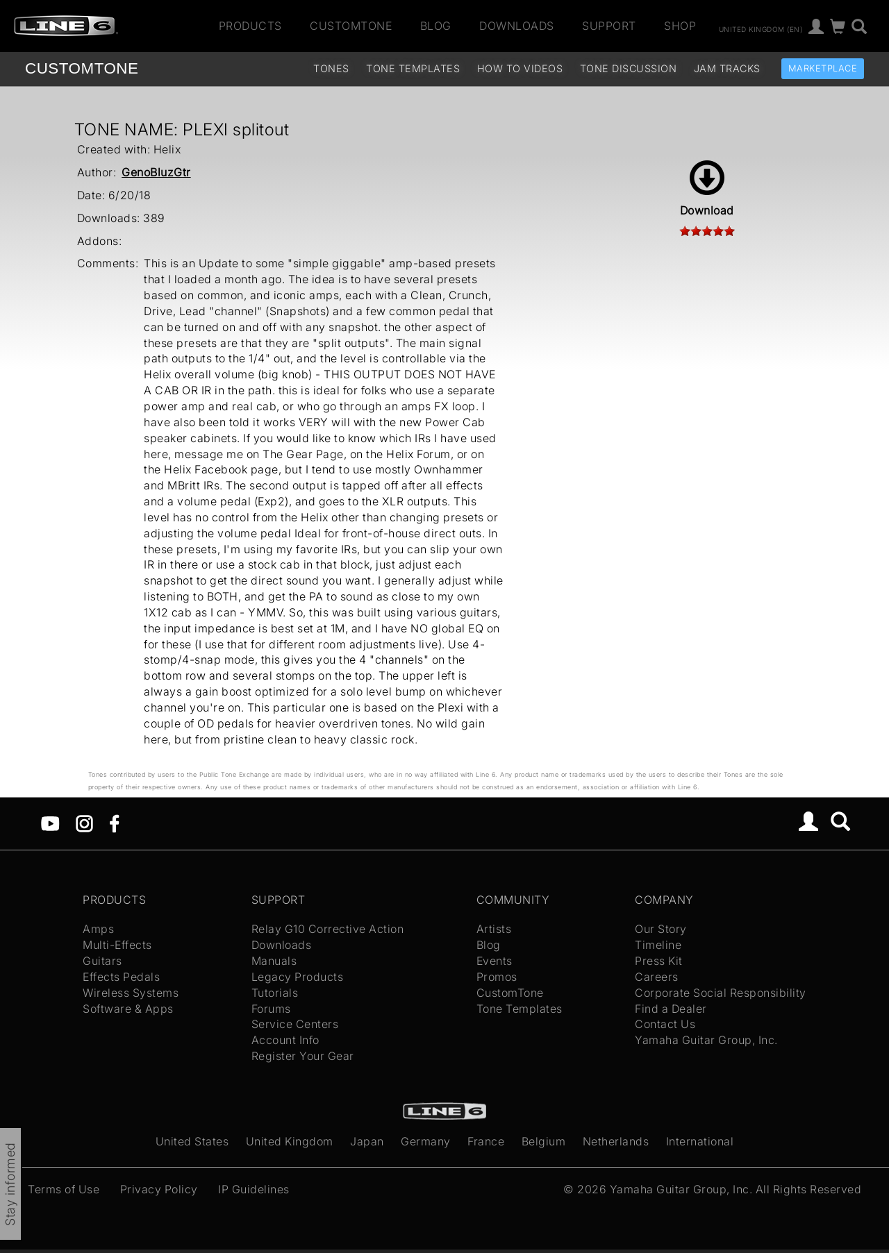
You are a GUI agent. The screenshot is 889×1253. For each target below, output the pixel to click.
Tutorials (275, 993)
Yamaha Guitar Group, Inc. (706, 1040)
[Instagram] (84, 822)
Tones (331, 68)
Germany (426, 1141)
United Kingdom (289, 1141)
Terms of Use (63, 1189)
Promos (496, 977)
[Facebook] (114, 822)
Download (707, 188)
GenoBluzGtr (156, 172)
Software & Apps (128, 1009)
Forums (271, 1009)
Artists (494, 929)
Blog (435, 26)
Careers (657, 977)
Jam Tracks (727, 68)
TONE (81, 68)
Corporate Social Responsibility (720, 993)
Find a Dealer (671, 1009)
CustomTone (351, 26)
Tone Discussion (628, 68)
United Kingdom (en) (761, 28)
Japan (367, 1141)
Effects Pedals (121, 977)
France (485, 1141)
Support (609, 26)
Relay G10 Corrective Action (327, 929)
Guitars (102, 961)
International (700, 1141)
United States (192, 1141)
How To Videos (520, 68)
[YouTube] (50, 822)
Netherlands (616, 1141)
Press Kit (659, 961)
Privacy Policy (159, 1189)
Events (494, 961)
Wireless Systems (130, 993)
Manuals (274, 961)
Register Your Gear (302, 1056)
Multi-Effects (117, 945)
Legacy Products (297, 977)
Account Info (285, 1040)
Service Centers (295, 1024)
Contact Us (665, 1024)
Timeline (658, 945)
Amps (98, 929)
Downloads (516, 26)
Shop (680, 26)
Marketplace (823, 68)
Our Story (661, 929)
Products (250, 26)
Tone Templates (413, 68)
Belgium (544, 1141)
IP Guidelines (254, 1189)
